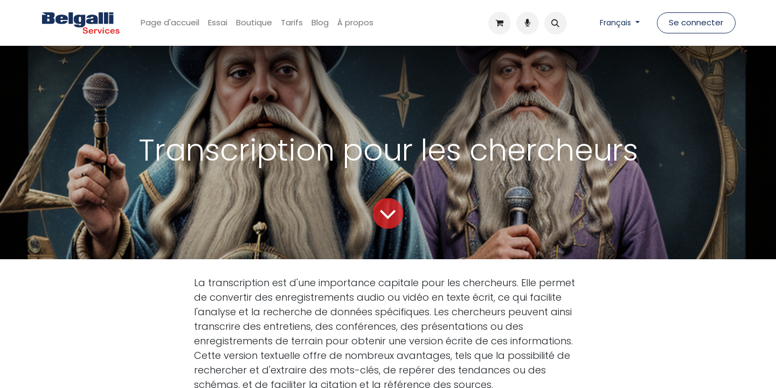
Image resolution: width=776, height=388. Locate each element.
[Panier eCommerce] (499, 23)
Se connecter (696, 22)
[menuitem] (170, 22)
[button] (555, 23)
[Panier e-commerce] (527, 23)
